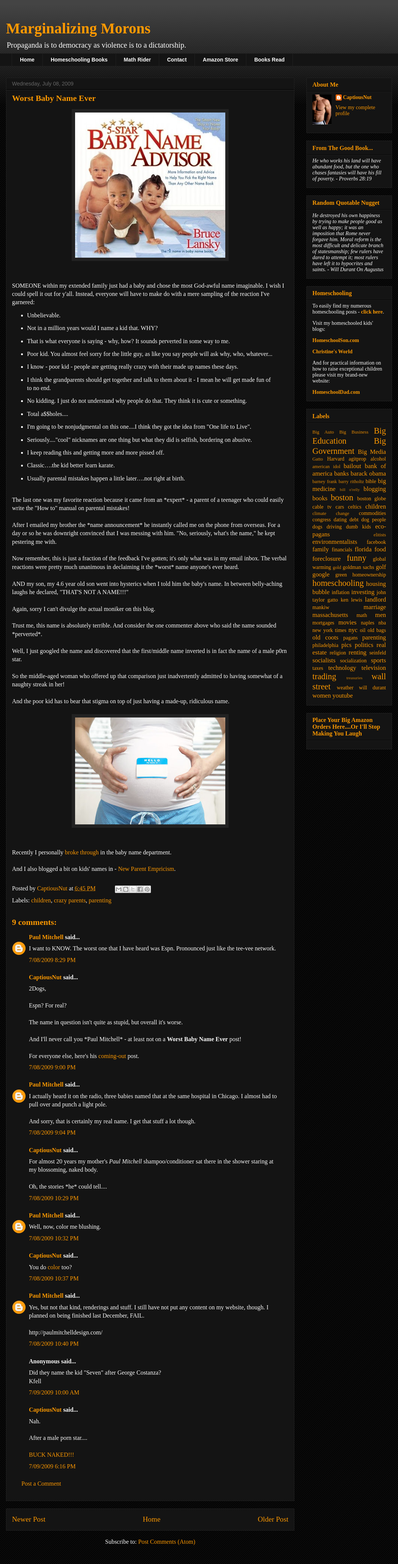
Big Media (372, 451)
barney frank (324, 481)
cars (340, 507)
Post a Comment (41, 1483)
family (320, 549)
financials (342, 549)
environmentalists (334, 541)
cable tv (322, 507)
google (321, 574)
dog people (373, 519)
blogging (374, 488)
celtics (355, 507)
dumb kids (358, 527)
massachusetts (330, 614)
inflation (340, 592)
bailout (352, 466)
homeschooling (338, 583)
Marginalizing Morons (78, 28)
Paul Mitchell (46, 937)
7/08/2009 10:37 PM (53, 1278)
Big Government (349, 446)
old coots (325, 637)
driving (334, 527)
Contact (177, 60)
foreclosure (326, 558)
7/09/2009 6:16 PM (52, 1466)
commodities (372, 513)
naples (367, 623)
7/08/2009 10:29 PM (53, 1198)
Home (27, 60)
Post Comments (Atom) (166, 1541)
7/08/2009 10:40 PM (53, 1343)
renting (357, 652)
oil (363, 630)
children (41, 900)
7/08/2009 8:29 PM (52, 960)
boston (342, 497)
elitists (380, 534)
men (380, 614)
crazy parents (70, 900)
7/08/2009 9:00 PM (52, 1067)
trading (324, 676)
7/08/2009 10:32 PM (53, 1238)
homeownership (369, 575)
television (374, 667)
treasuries (354, 677)
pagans (350, 638)
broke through (82, 852)
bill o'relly (350, 489)
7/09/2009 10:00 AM (54, 1392)
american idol (326, 466)
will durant (372, 687)
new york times (329, 630)
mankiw (320, 607)
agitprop (357, 459)
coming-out (112, 1056)
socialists (324, 660)
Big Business (353, 432)
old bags (377, 630)
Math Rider (137, 60)
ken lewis (351, 600)
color (54, 1267)
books (319, 498)
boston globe (371, 498)
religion (338, 653)
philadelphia (325, 645)
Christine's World (332, 351)
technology (342, 667)
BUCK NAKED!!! (51, 1454)
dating (340, 519)
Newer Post (28, 1519)
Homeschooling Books (79, 60)
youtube (343, 695)
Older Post (273, 1519)
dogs (317, 527)
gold (337, 567)
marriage (374, 607)
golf (381, 566)
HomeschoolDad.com (336, 392)
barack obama (368, 473)
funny (356, 558)
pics (346, 644)
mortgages (323, 623)
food (380, 549)
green (341, 575)
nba (382, 623)
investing (363, 592)
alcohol (378, 459)
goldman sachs (358, 567)
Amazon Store (220, 60)
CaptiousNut (45, 977)
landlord (375, 599)
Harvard (335, 459)
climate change (330, 513)
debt (354, 519)
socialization (353, 660)
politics (364, 644)
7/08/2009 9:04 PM (52, 1132)
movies (347, 622)
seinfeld (377, 653)
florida (363, 549)
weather (345, 687)
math (361, 615)
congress (321, 519)
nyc (352, 629)
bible (371, 481)
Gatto (317, 459)
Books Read (269, 60)
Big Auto (323, 432)
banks (341, 473)
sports (378, 660)
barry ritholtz (351, 481)
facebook (376, 542)
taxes (317, 668)
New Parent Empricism (146, 869)
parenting (100, 900)
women (321, 695)
